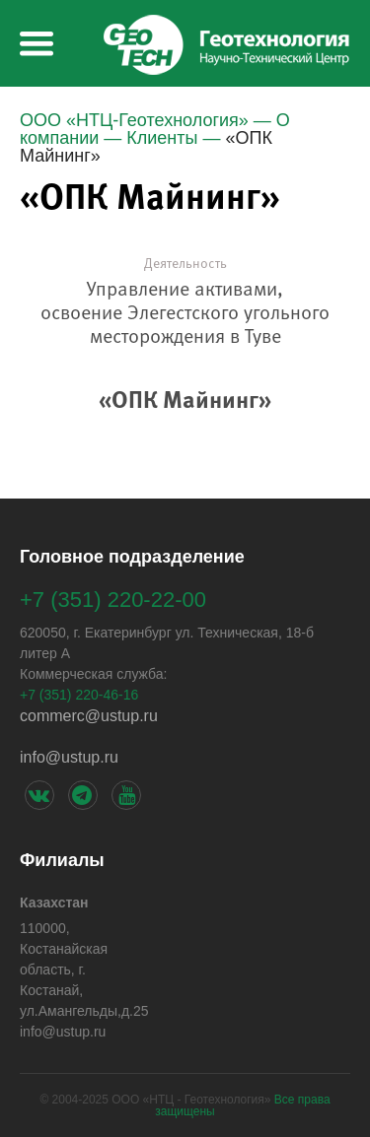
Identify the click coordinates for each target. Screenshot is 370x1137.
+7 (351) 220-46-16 (79, 694)
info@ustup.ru (69, 757)
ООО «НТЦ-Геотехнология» (134, 120)
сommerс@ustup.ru (89, 715)
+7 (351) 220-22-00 (113, 599)
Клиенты (161, 138)
